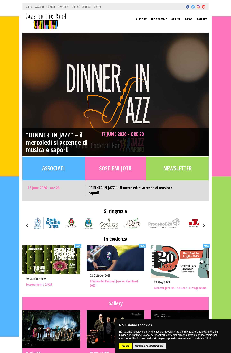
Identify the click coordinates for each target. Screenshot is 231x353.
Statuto (29, 6)
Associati (39, 6)
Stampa (75, 6)
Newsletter (63, 6)
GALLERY (202, 19)
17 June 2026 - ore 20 (122, 134)
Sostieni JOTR (115, 168)
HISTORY (141, 19)
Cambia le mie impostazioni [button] (149, 346)
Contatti (97, 6)
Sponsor (51, 6)
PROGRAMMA (159, 19)
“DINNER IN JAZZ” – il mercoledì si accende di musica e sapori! (57, 142)
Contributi (86, 6)
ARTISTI (176, 19)
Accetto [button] (125, 346)
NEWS (189, 19)
